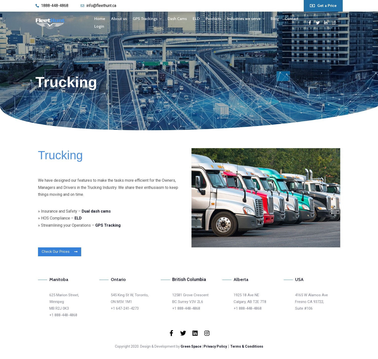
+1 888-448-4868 (63, 315)
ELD (196, 18)
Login (99, 26)
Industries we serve (244, 18)
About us (119, 18)
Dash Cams (177, 18)
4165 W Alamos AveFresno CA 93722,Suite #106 (311, 302)
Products (213, 18)
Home (99, 18)
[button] (323, 6)
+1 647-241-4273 (125, 308)
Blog (275, 18)
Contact (291, 18)
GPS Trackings (145, 18)
